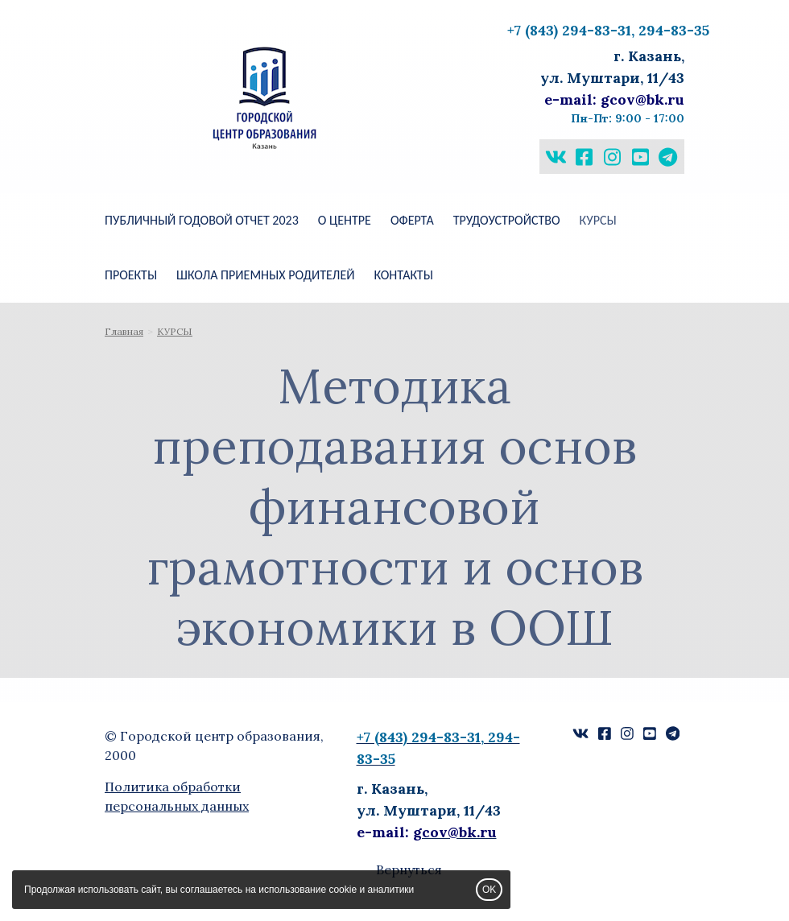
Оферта (412, 220)
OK (489, 889)
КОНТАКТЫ (403, 275)
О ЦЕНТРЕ (344, 220)
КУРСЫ (598, 220)
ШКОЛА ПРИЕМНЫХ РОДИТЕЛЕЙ (265, 275)
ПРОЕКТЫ (131, 275)
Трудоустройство (506, 220)
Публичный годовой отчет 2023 (202, 220)
